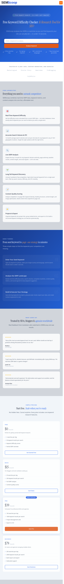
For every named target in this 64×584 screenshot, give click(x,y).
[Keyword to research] (31, 41)
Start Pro (31, 530)
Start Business (31, 568)
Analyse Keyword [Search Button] (31, 46)
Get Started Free (31, 454)
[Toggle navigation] (61, 2)
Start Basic (31, 492)
